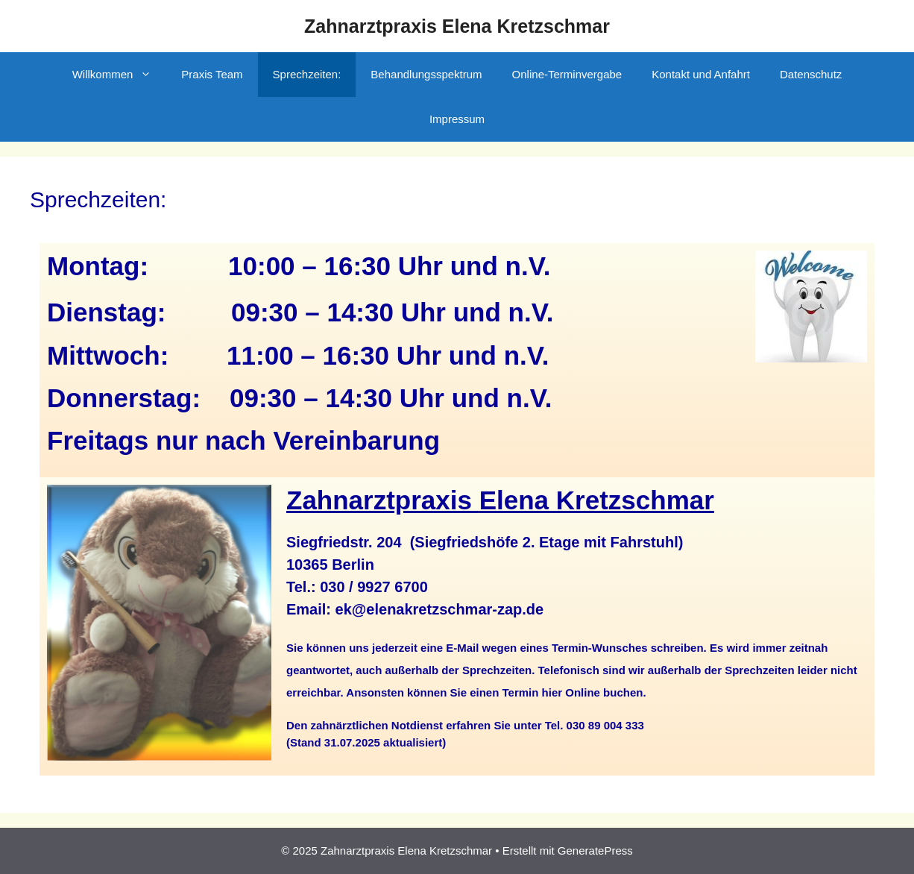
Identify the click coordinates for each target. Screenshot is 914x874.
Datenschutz (811, 74)
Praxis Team (211, 74)
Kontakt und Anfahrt (701, 74)
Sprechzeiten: (307, 74)
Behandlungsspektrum (426, 74)
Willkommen (119, 74)
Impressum (457, 119)
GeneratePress (595, 850)
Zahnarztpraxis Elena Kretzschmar (457, 26)
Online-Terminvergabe (567, 74)
